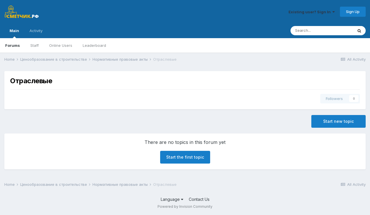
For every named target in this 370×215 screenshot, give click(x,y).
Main (14, 33)
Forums (12, 45)
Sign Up (353, 11)
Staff (34, 45)
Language (172, 199)
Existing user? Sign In (311, 12)
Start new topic (338, 121)
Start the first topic (185, 157)
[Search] (322, 30)
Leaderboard (94, 45)
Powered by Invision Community (185, 206)
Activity (35, 30)
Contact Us (199, 199)
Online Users (60, 45)
